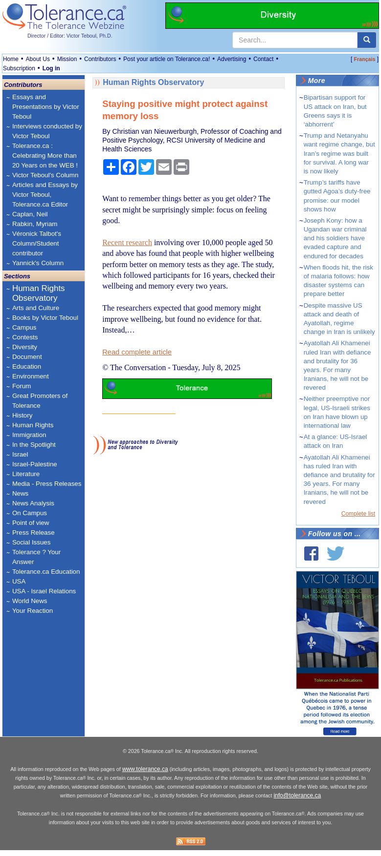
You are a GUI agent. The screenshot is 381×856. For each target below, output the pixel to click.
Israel (20, 454)
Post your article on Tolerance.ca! (166, 59)
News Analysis (33, 503)
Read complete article (137, 352)
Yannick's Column (38, 263)
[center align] (367, 40)
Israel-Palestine (34, 464)
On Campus (29, 513)
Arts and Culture (35, 308)
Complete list (358, 513)
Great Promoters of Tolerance (39, 400)
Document (27, 356)
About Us (38, 59)
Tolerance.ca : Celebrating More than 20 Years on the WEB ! (45, 155)
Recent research (127, 242)
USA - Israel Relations (44, 591)
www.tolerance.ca (145, 775)
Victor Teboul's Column (45, 175)
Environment (30, 376)
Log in (51, 68)
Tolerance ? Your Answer (36, 556)
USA (18, 581)
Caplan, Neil (30, 214)
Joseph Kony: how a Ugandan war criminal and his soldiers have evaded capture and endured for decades (335, 238)
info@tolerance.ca (297, 801)
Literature (26, 474)
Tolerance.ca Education (46, 571)
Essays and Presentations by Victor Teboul (45, 106)
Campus (24, 327)
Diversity (24, 347)
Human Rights (32, 425)
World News (29, 601)
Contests (25, 337)
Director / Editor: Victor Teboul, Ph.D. (69, 36)
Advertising (231, 59)
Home (11, 59)
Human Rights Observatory (38, 293)
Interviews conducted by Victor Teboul (47, 131)
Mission (67, 59)
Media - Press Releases (46, 483)
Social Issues (31, 542)
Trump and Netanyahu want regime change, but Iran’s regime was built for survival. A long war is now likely (339, 153)
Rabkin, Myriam (35, 224)
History (22, 415)
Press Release (33, 532)
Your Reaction (32, 610)
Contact (263, 59)
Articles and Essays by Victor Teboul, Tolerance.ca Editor (45, 194)
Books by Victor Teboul (45, 317)
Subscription (19, 68)
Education (26, 366)
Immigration (29, 434)
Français (365, 59)
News (20, 493)
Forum (21, 386)
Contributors (100, 59)
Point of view (30, 522)
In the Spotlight (34, 444)
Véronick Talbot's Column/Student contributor (36, 243)
